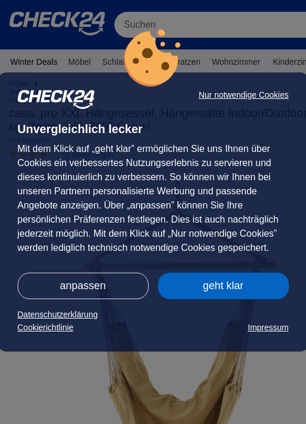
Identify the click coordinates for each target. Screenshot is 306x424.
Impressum (268, 327)
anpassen (83, 286)
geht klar (223, 286)
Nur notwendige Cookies (244, 95)
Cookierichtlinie (46, 327)
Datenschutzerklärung (58, 314)
